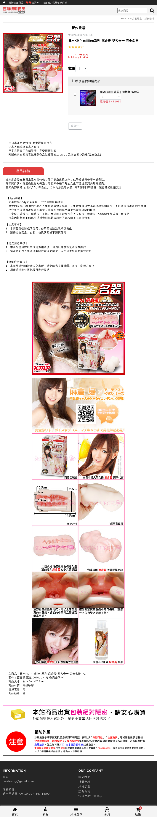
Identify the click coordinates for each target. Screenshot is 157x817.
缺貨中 (75, 126)
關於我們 (84, 776)
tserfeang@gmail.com (18, 781)
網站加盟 (84, 786)
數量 (71, 68)
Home (124, 18)
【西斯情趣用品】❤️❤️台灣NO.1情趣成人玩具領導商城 (36, 2)
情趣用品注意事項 (90, 795)
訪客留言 (84, 791)
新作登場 (149, 18)
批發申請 (84, 781)
